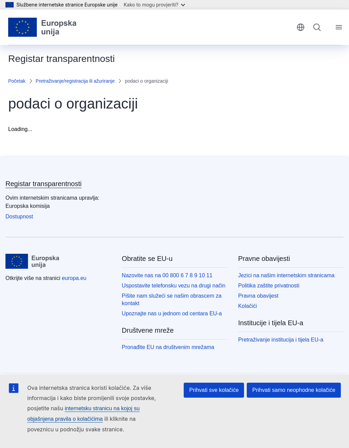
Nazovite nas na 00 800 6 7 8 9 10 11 (167, 275)
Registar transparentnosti (43, 183)
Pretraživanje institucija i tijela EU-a (280, 340)
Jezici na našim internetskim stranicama (286, 275)
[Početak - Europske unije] (42, 27)
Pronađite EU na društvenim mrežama (168, 347)
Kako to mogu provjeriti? (154, 4)
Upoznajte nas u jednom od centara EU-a (172, 313)
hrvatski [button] (301, 27)
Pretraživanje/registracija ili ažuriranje (75, 81)
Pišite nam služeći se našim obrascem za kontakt (172, 299)
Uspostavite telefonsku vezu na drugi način (173, 285)
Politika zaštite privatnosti (269, 285)
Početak (17, 81)
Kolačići (247, 306)
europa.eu (74, 278)
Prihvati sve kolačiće (214, 390)
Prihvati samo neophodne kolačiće (293, 390)
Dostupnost (19, 216)
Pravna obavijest (258, 296)
